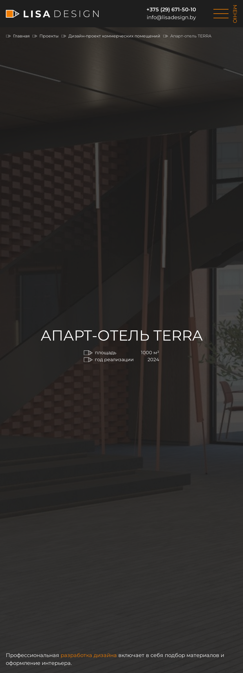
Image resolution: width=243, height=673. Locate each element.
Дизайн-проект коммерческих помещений (114, 36)
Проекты (49, 36)
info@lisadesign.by (171, 17)
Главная (21, 36)
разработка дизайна (89, 655)
